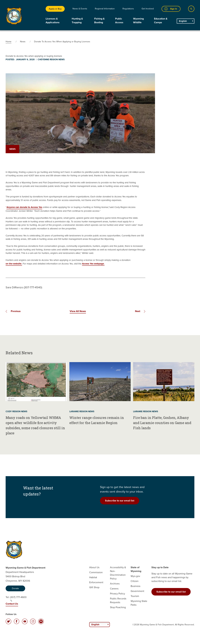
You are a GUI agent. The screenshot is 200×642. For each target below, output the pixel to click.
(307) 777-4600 (18, 598)
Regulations (128, 8)
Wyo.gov (135, 576)
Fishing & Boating (99, 20)
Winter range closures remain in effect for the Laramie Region (96, 420)
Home (8, 41)
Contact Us (12, 603)
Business (135, 586)
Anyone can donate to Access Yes (24, 207)
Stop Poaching (118, 607)
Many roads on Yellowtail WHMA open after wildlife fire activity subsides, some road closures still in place (35, 425)
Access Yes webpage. (93, 263)
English (183, 21)
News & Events (79, 8)
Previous (16, 311)
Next (137, 311)
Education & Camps (160, 20)
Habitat (93, 577)
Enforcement (96, 582)
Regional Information (105, 8)
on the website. (14, 263)
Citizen (134, 581)
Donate (15, 588)
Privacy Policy (117, 593)
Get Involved (148, 8)
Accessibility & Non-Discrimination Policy (118, 573)
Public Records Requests (118, 600)
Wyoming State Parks (139, 603)
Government (137, 591)
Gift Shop (94, 587)
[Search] (191, 9)
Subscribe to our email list (119, 500)
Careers (114, 588)
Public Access (119, 20)
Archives (115, 583)
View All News (78, 311)
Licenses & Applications (53, 20)
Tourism (135, 596)
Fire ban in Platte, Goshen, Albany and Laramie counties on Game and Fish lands (162, 422)
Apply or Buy (55, 8)
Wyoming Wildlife (138, 20)
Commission (96, 572)
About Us (94, 567)
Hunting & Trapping (77, 20)
